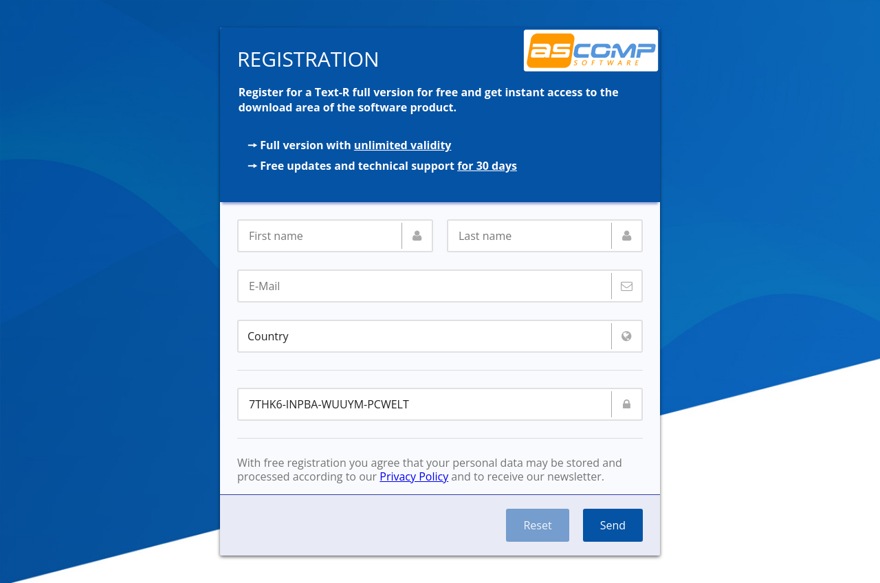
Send (613, 525)
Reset (537, 525)
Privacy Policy (414, 476)
